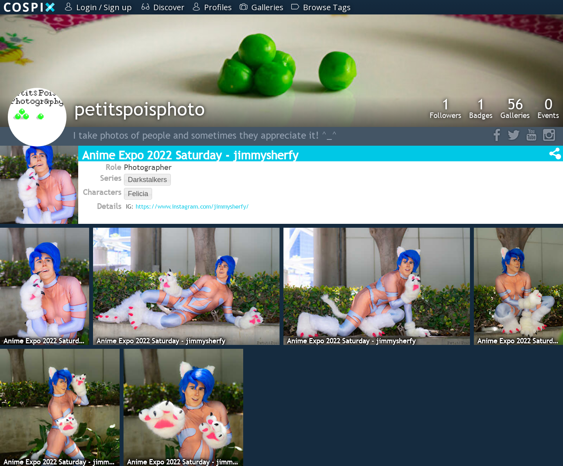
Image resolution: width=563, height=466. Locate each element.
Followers (445, 108)
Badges (481, 108)
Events (548, 108)
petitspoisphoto (139, 109)
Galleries (515, 108)
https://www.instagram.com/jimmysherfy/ (192, 206)
